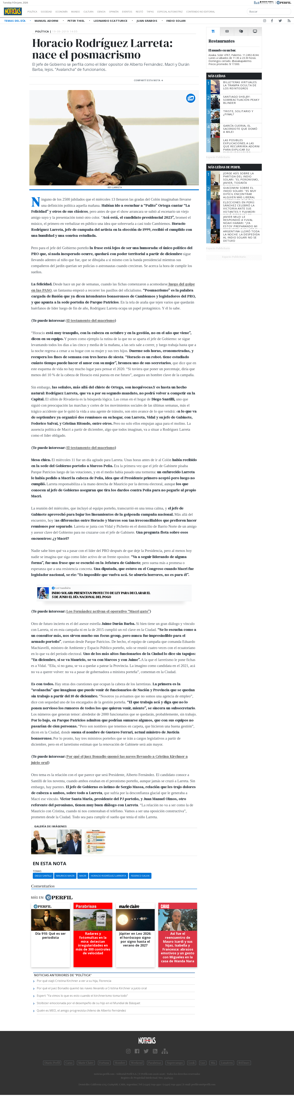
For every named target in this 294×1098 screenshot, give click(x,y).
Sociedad (50, 11)
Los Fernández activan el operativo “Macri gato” (108, 611)
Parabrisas (154, 1062)
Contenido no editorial (231, 11)
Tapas (171, 11)
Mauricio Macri (65, 875)
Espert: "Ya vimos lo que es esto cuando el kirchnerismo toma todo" (82, 996)
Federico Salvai (140, 875)
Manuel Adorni (47, 20)
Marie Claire (86, 1062)
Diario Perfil (52, 1062)
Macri (82, 875)
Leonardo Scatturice (111, 20)
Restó (158, 11)
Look (192, 1062)
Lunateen (227, 1062)
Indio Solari (176, 20)
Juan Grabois (147, 20)
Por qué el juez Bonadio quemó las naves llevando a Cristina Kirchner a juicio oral (92, 988)
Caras (68, 1062)
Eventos (144, 11)
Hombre (120, 1062)
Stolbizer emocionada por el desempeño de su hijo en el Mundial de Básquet (88, 1003)
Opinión (129, 11)
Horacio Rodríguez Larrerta (108, 875)
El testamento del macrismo (90, 320)
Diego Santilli (43, 875)
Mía (213, 1062)
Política (34, 11)
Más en (51, 897)
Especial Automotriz (194, 11)
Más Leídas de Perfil (224, 167)
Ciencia (114, 11)
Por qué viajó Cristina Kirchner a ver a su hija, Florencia (74, 981)
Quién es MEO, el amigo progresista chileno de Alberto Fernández (81, 1010)
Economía (68, 11)
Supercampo (175, 1062)
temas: (37, 871)
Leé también (63, 588)
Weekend (137, 1062)
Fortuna (104, 1062)
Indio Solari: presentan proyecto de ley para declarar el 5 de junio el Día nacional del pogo (101, 595)
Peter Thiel (77, 20)
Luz (203, 1062)
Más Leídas (216, 76)
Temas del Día (15, 20)
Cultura (99, 11)
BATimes (243, 1062)
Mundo (84, 11)
